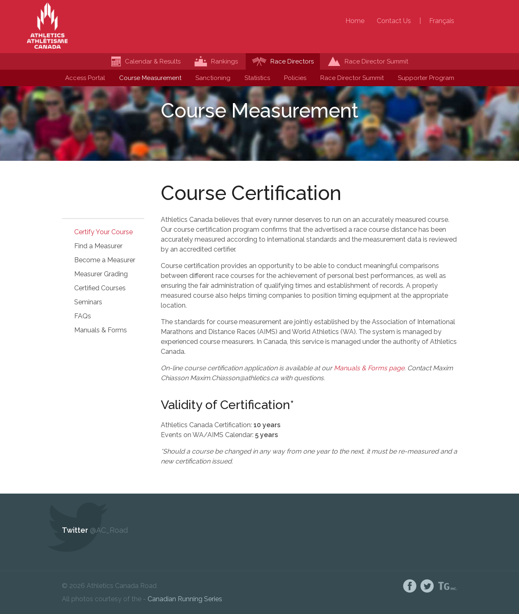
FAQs (82, 316)
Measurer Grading (101, 274)
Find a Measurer (98, 246)
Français (441, 21)
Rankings (216, 61)
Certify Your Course (103, 232)
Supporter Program (426, 78)
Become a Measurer (104, 260)
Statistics (257, 78)
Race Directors (283, 61)
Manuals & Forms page (369, 368)
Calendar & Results (146, 61)
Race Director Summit (352, 78)
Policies (295, 78)
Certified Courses (100, 288)
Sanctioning (212, 78)
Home (354, 21)
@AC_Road (109, 530)
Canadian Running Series (185, 599)
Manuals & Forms (100, 330)
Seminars (88, 302)
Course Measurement (150, 78)
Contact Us (394, 21)
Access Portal (85, 78)
